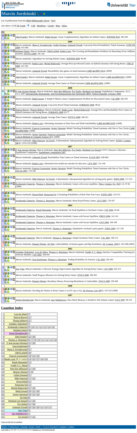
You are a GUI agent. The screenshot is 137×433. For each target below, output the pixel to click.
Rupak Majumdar (43, 210)
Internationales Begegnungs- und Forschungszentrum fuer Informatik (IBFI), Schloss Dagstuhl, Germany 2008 (73, 94)
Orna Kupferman (39, 259)
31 (42, 407)
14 (49, 327)
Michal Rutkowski (52, 63)
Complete (62, 427)
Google (51, 26)
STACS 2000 (83, 275)
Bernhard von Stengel (91, 91)
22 (34, 378)
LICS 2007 (92, 163)
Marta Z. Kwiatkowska (42, 45)
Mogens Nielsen (39, 244)
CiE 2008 (115, 99)
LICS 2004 (104, 222)
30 (34, 343)
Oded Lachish (53, 51)
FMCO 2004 (104, 216)
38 (34, 336)
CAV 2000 (108, 269)
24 (38, 356)
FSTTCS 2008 (74, 117)
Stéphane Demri (23, 51)
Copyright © (5, 430)
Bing (58, 26)
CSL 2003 (105, 238)
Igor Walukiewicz (58, 300)
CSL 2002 (100, 259)
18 (29, 356)
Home (4, 427)
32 (29, 336)
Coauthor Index (12, 308)
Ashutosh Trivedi (74, 45)
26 (3, 394)
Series (31, 427)
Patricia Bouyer (22, 110)
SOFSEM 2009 (73, 59)
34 (42, 359)
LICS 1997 (120, 300)
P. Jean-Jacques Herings (26, 91)
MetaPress (41, 26)
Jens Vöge (20, 269)
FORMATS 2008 (86, 105)
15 (3, 359)
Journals (24, 427)
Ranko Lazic (65, 51)
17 (3, 365)
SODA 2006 (119, 179)
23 (34, 356)
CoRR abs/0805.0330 (106, 123)
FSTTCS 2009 (30, 54)
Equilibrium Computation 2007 (52, 152)
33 (46, 407)
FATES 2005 (106, 194)
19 (29, 359)
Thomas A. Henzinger (45, 184)
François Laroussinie (41, 128)
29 (29, 391)
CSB (33, 26)
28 (3, 401)
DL (18, 26)
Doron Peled (37, 194)
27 (29, 317)
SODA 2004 (110, 228)
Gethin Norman (59, 45)
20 (3, 375)
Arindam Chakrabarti (25, 252)
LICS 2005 (101, 201)
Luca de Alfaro (41, 252)
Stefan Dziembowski (25, 300)
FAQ (53, 21)
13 (45, 327)
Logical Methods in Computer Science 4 (33, 137)
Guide (22, 26)
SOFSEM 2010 (113, 37)
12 (41, 327)
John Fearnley (22, 37)
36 (29, 330)
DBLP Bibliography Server (38, 21)
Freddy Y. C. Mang (93, 252)
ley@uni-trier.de (48, 430)
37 (29, 349)
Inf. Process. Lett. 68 (92, 290)
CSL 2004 (108, 210)
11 (37, 327)
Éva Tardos (76, 91)
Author (71, 427)
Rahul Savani (51, 37)
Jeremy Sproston (58, 128)
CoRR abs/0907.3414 (95, 71)
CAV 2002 (37, 254)
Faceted (53, 427)
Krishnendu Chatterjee (25, 184)
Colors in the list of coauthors (11, 422)
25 (34, 359)
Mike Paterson (38, 141)
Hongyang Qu (50, 194)
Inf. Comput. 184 (110, 244)
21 (29, 343)
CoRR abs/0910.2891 (94, 83)
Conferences (13, 427)
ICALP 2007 (94, 157)
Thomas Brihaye (37, 110)
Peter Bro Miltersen (62, 91)
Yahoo (64, 26)
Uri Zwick (50, 141)
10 (33, 327)
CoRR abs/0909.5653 (115, 77)
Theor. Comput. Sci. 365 (109, 184)
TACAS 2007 (21, 171)
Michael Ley (37, 430)
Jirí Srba (50, 244)
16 (53, 327)
